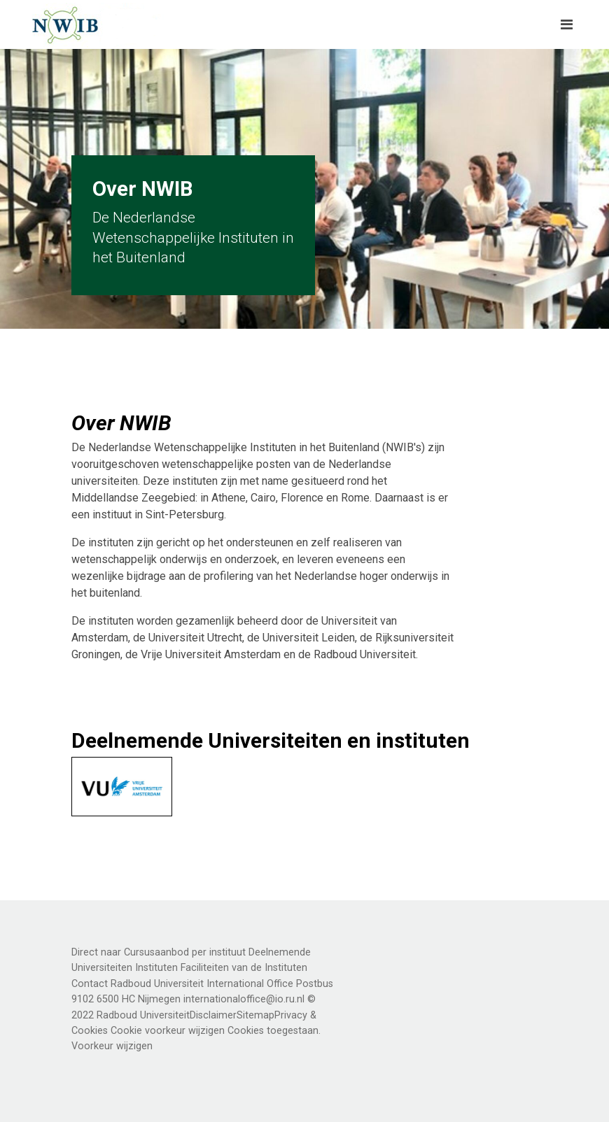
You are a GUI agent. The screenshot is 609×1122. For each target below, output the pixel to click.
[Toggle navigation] (567, 24)
